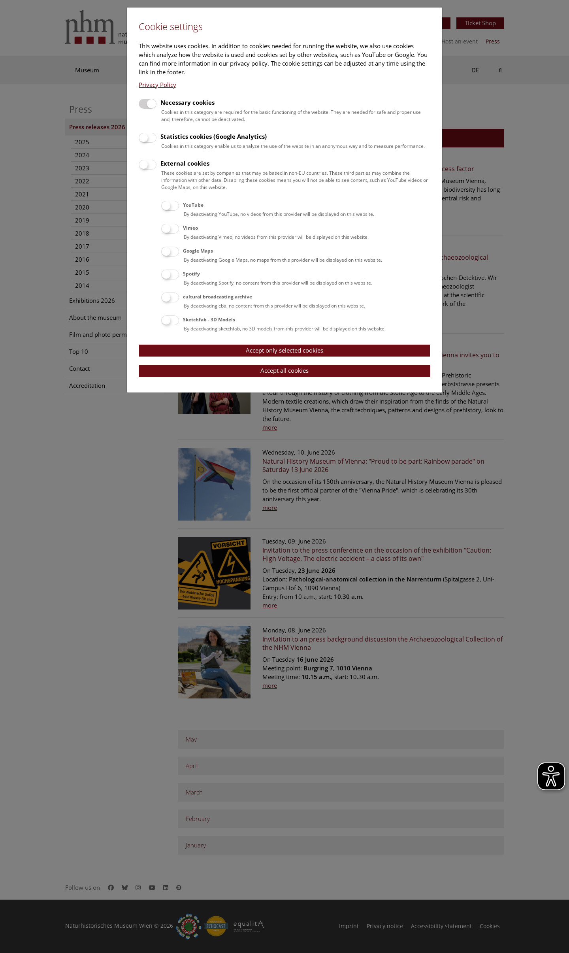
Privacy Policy (157, 85)
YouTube (193, 205)
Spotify (191, 273)
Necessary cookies (187, 102)
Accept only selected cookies (284, 350)
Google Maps (198, 250)
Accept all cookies (284, 370)
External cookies (184, 163)
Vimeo (190, 228)
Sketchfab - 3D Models (209, 319)
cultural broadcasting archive (217, 296)
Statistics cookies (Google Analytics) (213, 136)
